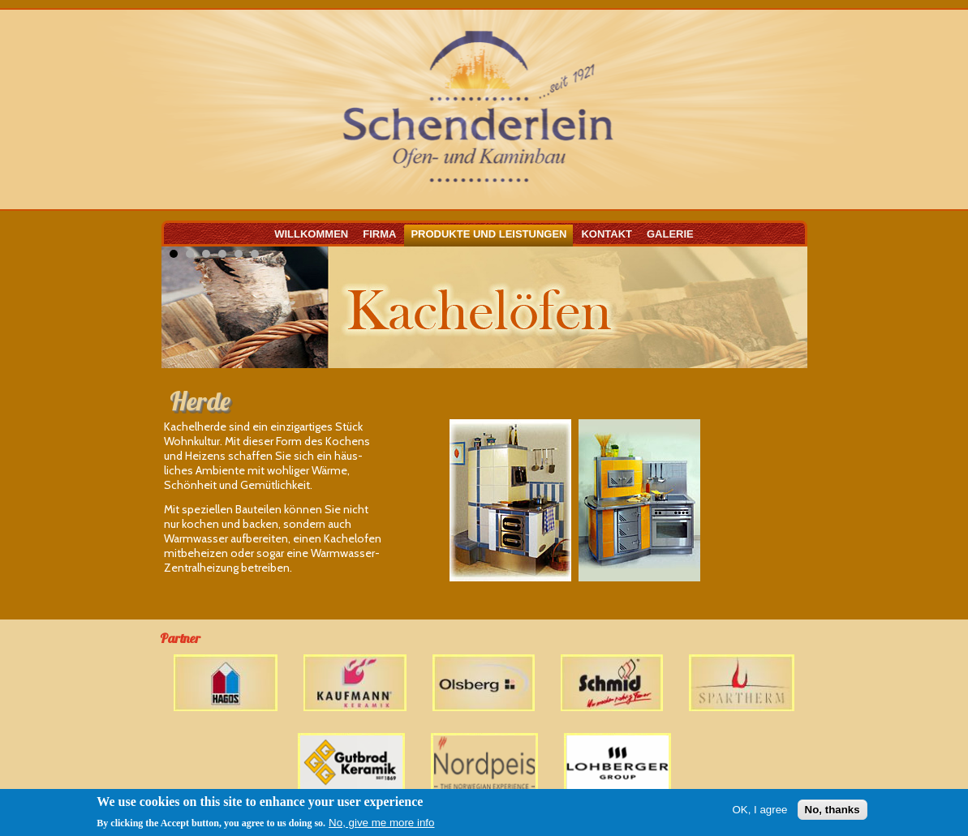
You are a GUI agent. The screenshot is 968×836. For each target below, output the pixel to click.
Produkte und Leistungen (488, 234)
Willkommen (311, 234)
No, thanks (832, 810)
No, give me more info (381, 823)
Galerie (670, 234)
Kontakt (606, 234)
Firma (379, 234)
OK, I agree (759, 810)
